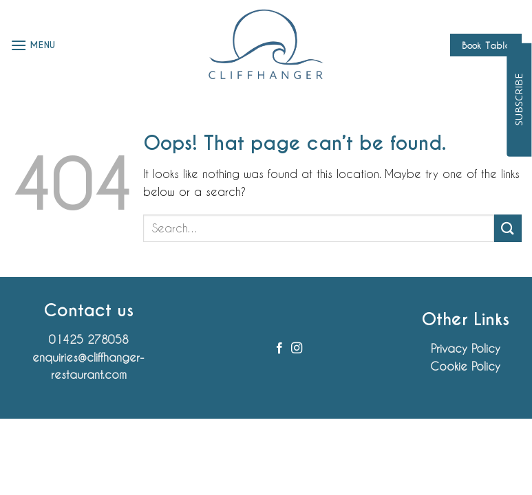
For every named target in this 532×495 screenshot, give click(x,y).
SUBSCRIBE (518, 100)
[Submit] (508, 227)
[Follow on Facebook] (279, 348)
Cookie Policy (465, 366)
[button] (33, 45)
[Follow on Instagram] (296, 348)
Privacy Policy (465, 348)
